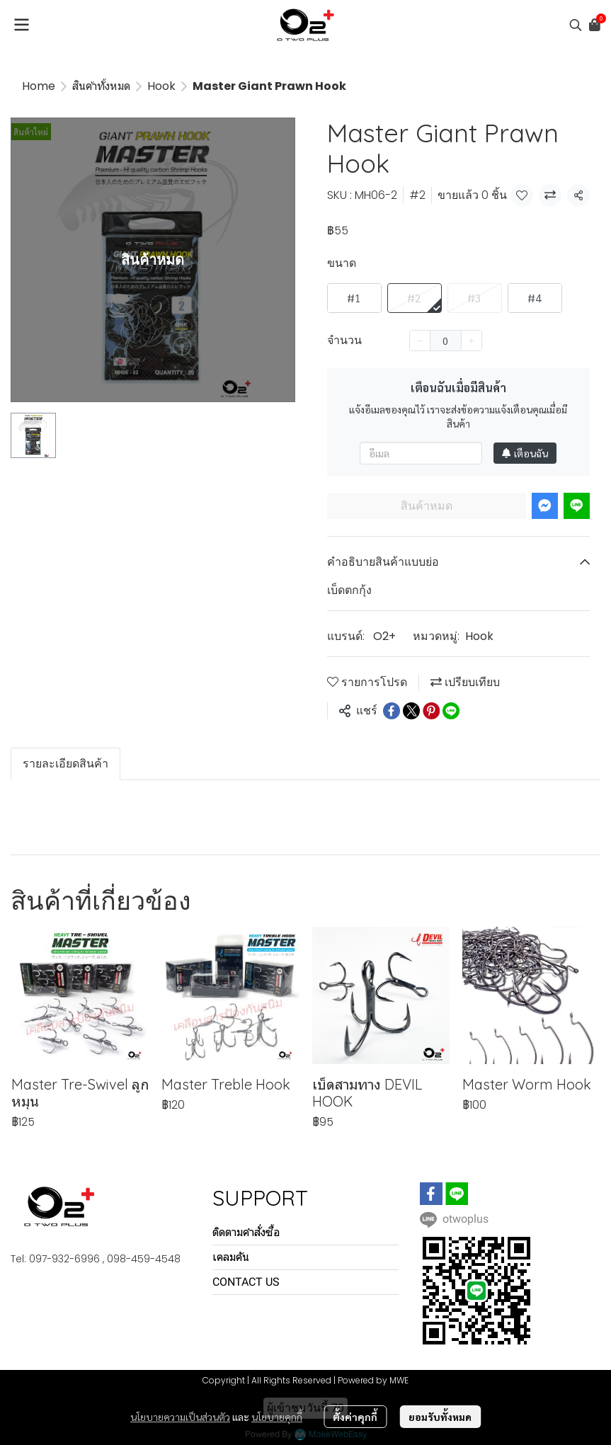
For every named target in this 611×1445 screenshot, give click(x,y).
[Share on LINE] (450, 710)
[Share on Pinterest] (431, 710)
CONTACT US (246, 1282)
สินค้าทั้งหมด (101, 86)
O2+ (384, 636)
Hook (161, 86)
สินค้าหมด (426, 506)
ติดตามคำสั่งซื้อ (246, 1232)
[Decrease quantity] (420, 340)
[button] (576, 25)
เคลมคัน (230, 1257)
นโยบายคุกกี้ (276, 1416)
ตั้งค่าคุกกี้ (355, 1416)
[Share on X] (411, 710)
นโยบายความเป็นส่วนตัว (180, 1416)
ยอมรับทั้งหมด (440, 1416)
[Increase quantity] (471, 340)
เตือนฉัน (525, 453)
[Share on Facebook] (391, 710)
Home (38, 86)
